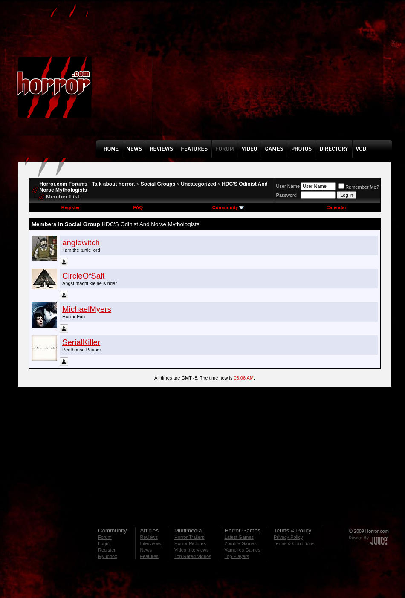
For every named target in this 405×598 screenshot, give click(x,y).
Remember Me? (358, 187)
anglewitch (81, 242)
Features (149, 556)
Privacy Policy (288, 537)
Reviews (149, 537)
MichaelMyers (86, 309)
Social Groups (158, 184)
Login (104, 543)
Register (70, 207)
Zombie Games (241, 543)
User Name (288, 186)
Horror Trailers (189, 537)
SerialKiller (81, 342)
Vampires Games (242, 549)
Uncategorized (198, 184)
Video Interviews (191, 549)
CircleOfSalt (83, 275)
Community (228, 207)
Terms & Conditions (294, 543)
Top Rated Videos (192, 556)
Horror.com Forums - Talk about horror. (87, 184)
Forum (105, 537)
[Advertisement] (209, 76)
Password (286, 195)
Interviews (150, 543)
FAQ (138, 207)
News (146, 549)
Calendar (336, 207)
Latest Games (239, 537)
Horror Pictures (190, 543)
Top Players (237, 556)
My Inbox (107, 556)
